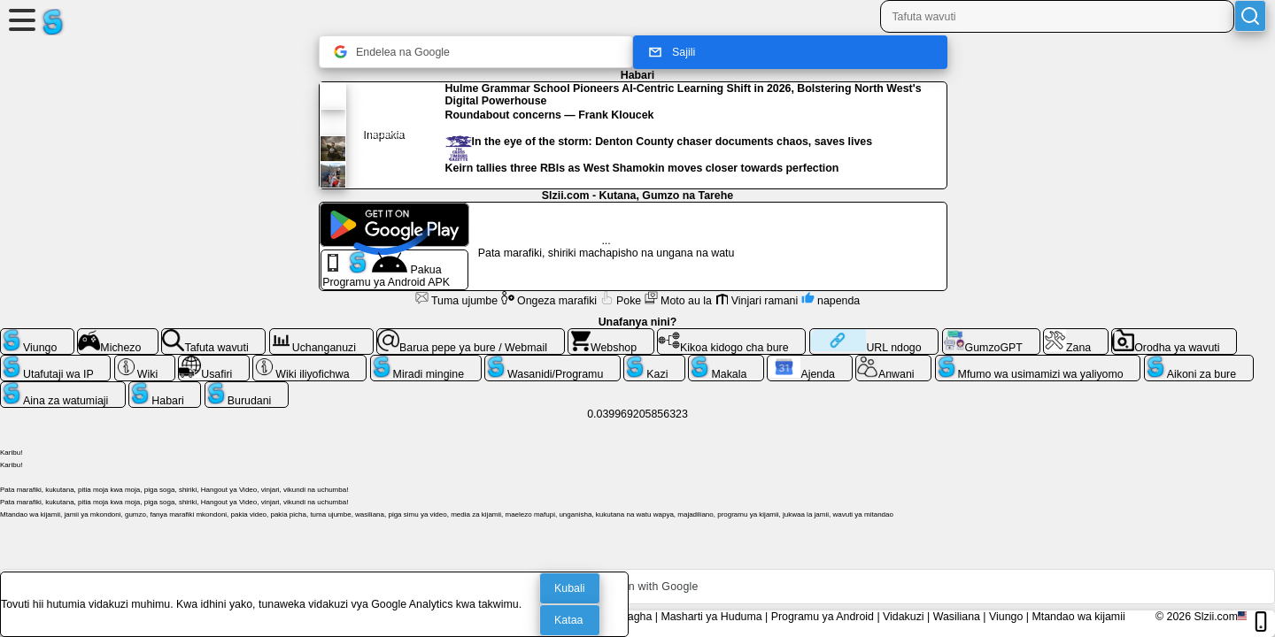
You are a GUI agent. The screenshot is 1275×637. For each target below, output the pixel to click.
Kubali (569, 588)
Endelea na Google (392, 51)
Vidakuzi (903, 616)
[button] (637, 586)
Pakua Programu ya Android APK (386, 269)
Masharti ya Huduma (711, 616)
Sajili (671, 52)
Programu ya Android (822, 616)
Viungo (1006, 616)
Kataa (568, 620)
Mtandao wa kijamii (1078, 616)
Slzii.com (1216, 616)
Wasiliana (956, 616)
